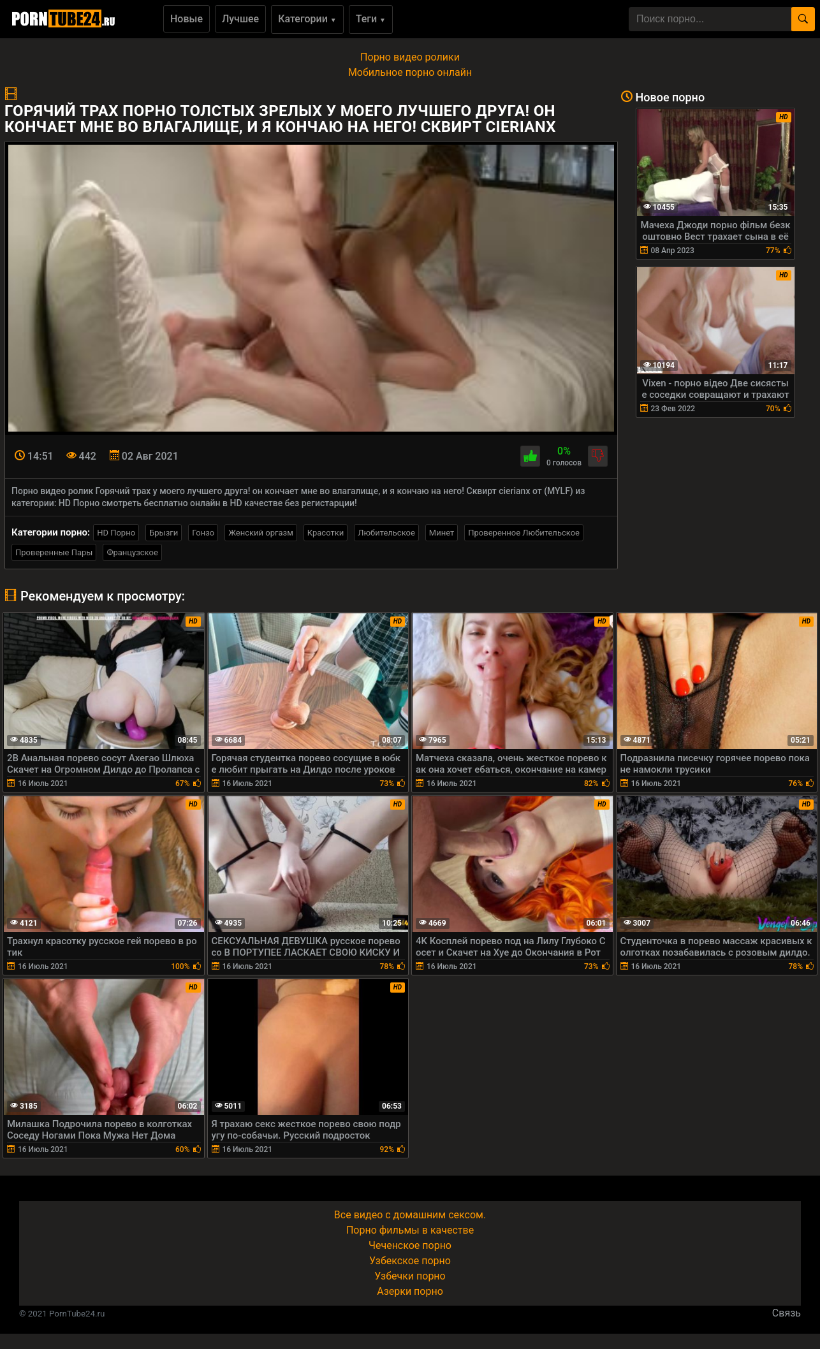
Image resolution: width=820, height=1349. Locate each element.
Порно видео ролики (410, 57)
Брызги (163, 532)
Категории (307, 19)
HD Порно (116, 532)
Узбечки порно (409, 1276)
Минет (441, 532)
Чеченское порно (410, 1245)
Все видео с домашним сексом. (410, 1215)
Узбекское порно (410, 1261)
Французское (131, 552)
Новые (186, 19)
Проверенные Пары (53, 552)
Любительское (386, 532)
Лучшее (240, 19)
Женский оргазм (260, 532)
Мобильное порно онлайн (410, 72)
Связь (786, 1313)
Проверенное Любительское (524, 532)
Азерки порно (410, 1291)
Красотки (325, 532)
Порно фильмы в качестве (410, 1230)
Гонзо (203, 532)
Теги (371, 19)
